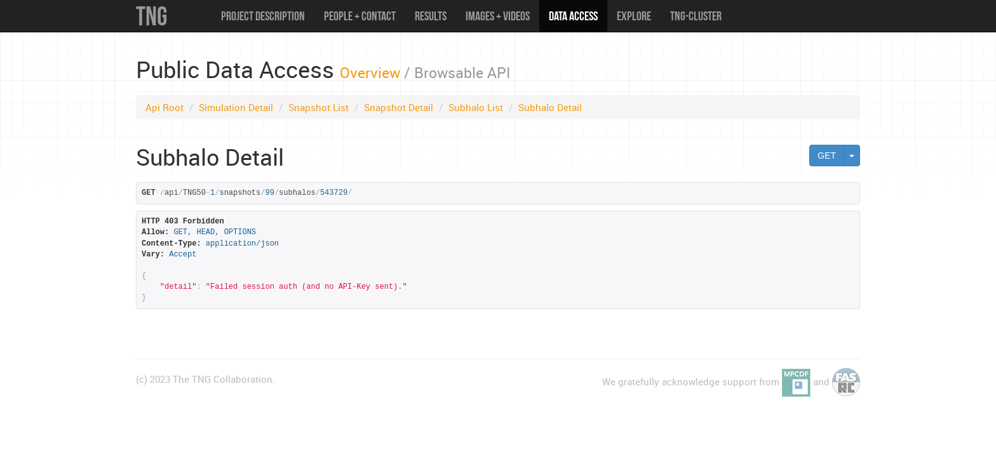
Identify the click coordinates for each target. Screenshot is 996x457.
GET (827, 155)
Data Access (573, 16)
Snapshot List (318, 107)
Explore (634, 16)
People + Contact (360, 16)
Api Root (164, 107)
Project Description (263, 16)
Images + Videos (498, 16)
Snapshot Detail (398, 107)
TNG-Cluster (696, 16)
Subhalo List (475, 107)
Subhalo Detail (550, 107)
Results (431, 16)
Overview (370, 72)
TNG (151, 15)
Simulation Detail (236, 107)
